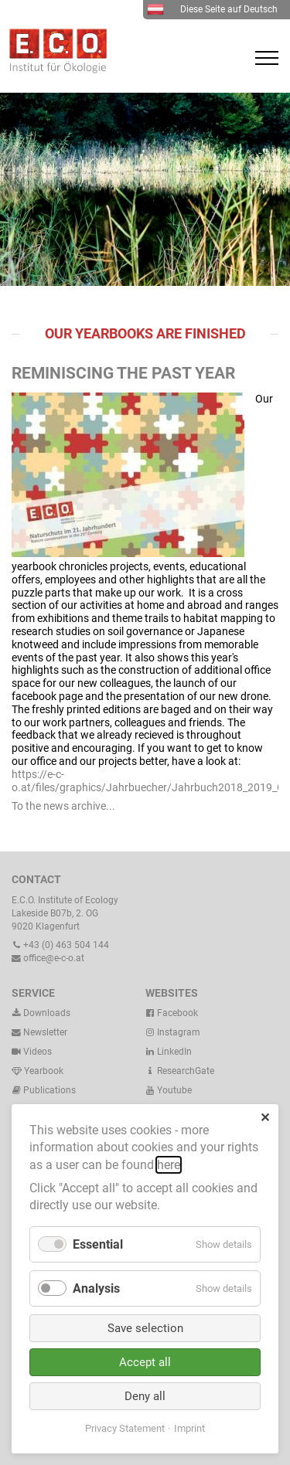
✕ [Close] (265, 1117)
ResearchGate (179, 1071)
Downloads (41, 1013)
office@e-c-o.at (48, 958)
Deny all (145, 1396)
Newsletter (39, 1032)
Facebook (171, 1013)
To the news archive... (63, 806)
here (168, 1164)
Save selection (145, 1328)
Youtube (168, 1090)
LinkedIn (168, 1051)
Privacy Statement (125, 1428)
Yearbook (37, 1071)
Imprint (189, 1428)
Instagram (172, 1032)
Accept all (145, 1362)
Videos (37, 1051)
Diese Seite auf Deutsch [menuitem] (212, 9)
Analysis (96, 1288)
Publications (49, 1090)
